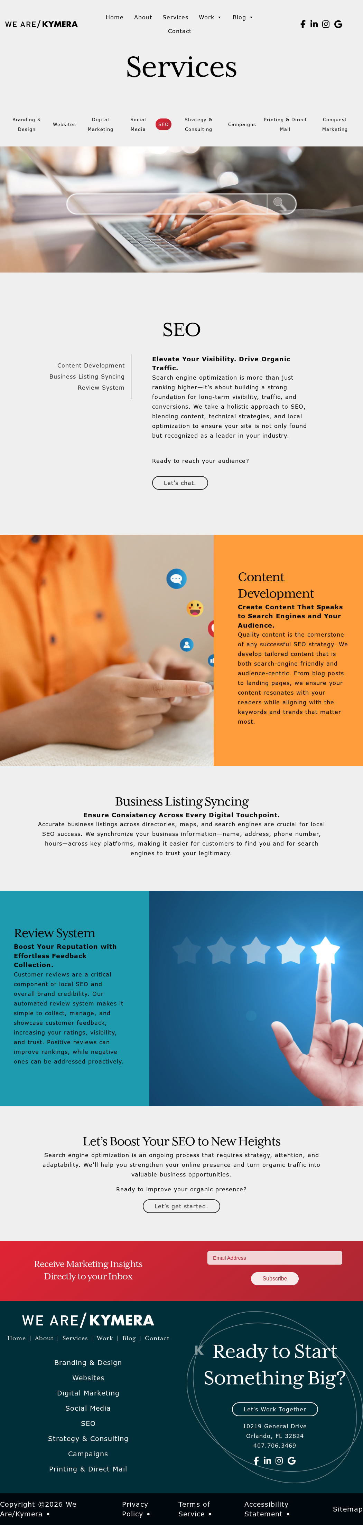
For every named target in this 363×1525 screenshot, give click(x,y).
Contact (180, 31)
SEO (163, 124)
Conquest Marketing (335, 124)
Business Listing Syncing (87, 376)
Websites (64, 124)
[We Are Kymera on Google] (338, 24)
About (143, 17)
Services (175, 17)
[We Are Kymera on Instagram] (326, 24)
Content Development (91, 365)
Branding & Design (26, 124)
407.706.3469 (274, 1445)
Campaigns (242, 124)
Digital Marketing (100, 124)
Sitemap (348, 1509)
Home (115, 17)
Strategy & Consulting (198, 124)
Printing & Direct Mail (285, 124)
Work (210, 17)
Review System (101, 387)
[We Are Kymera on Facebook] (303, 24)
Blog (243, 17)
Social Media (138, 124)
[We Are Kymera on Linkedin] (314, 24)
